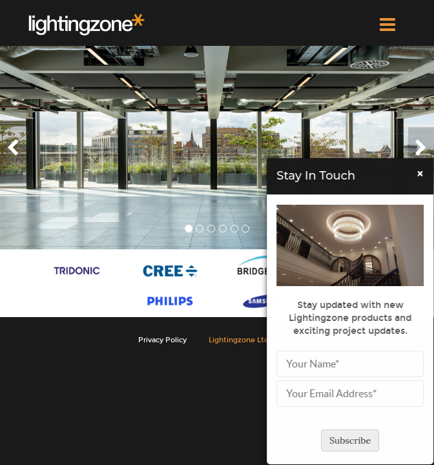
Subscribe (353, 440)
